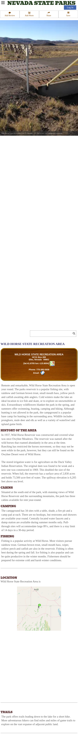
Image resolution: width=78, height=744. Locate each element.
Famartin (30, 133)
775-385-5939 (42, 369)
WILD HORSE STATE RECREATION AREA (39, 354)
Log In (70, 7)
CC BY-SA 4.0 (39, 133)
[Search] (52, 333)
